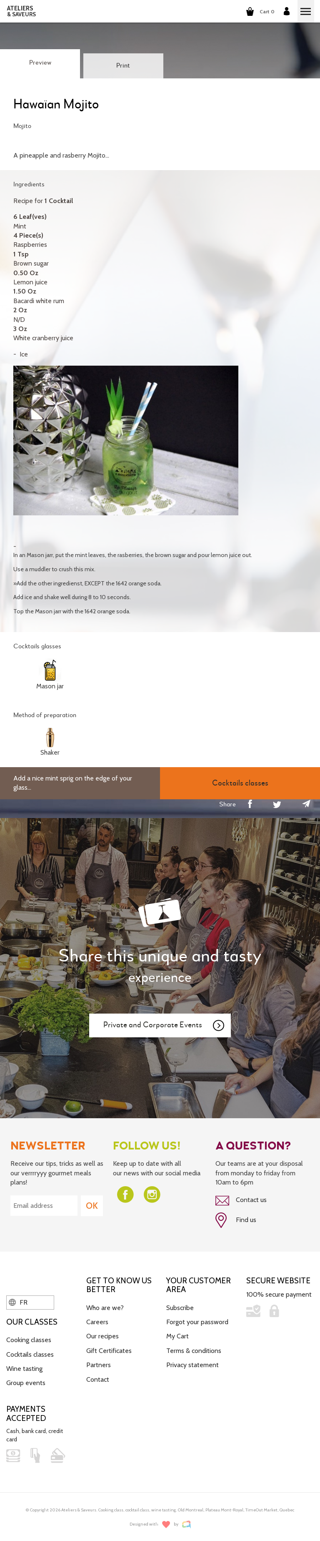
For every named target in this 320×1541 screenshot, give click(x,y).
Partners (98, 1365)
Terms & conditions (193, 1351)
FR (18, 1302)
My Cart (177, 1336)
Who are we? (105, 1308)
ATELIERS (21, 11)
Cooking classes (28, 1340)
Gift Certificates (109, 1351)
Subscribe (180, 1308)
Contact (97, 1379)
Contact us (241, 1200)
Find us (235, 1220)
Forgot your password (197, 1322)
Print (123, 66)
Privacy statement (192, 1365)
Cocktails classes (30, 1354)
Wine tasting (24, 1369)
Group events (25, 1383)
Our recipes (102, 1336)
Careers (97, 1322)
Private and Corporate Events (164, 1025)
